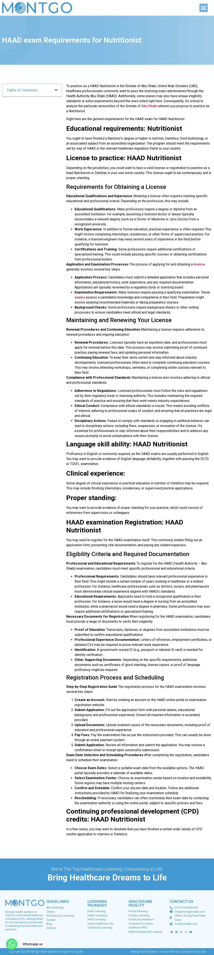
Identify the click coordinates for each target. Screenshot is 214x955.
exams (80, 297)
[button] (203, 8)
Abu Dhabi (149, 106)
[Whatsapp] (11, 944)
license (199, 264)
